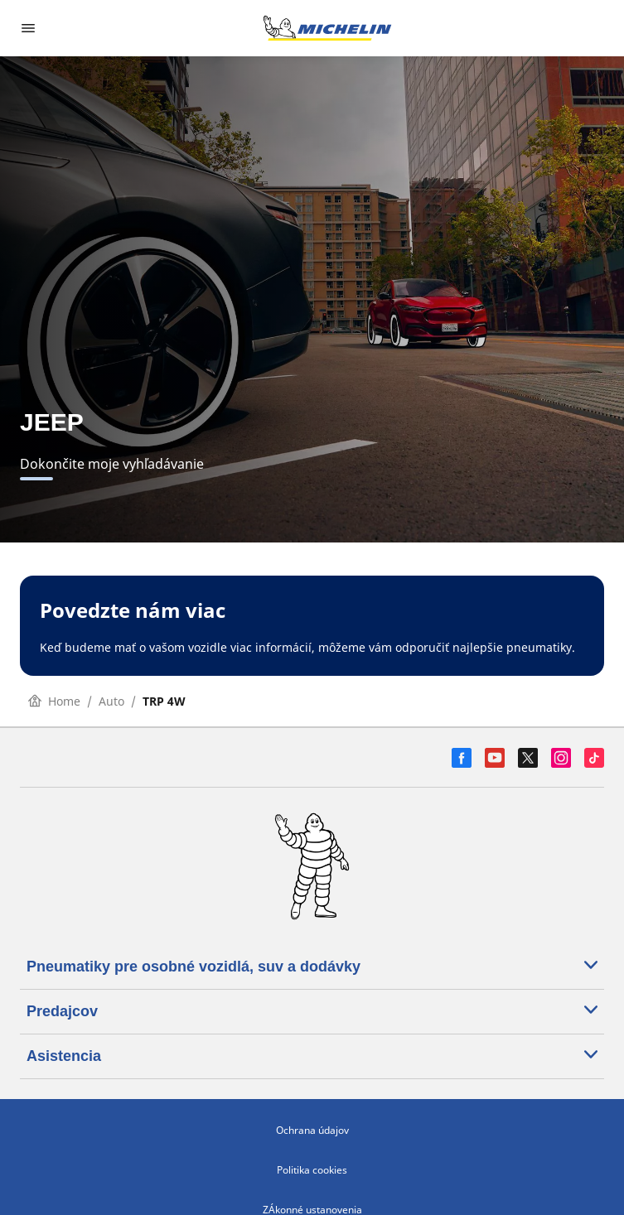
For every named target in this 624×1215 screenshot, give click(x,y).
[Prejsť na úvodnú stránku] (327, 28)
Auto (111, 701)
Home (54, 701)
